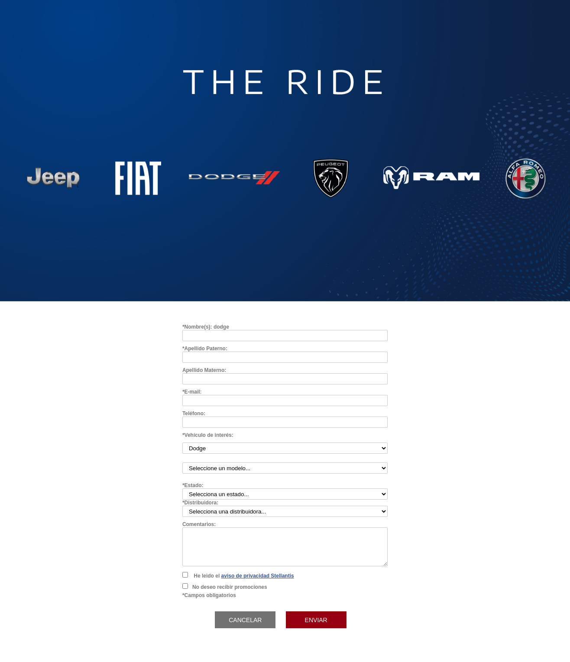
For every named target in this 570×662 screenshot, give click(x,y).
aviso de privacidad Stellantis (257, 576)
